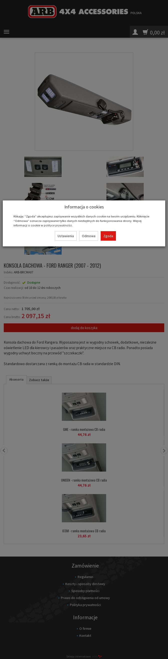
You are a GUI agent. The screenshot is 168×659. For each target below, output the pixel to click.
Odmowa (88, 236)
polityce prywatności (58, 225)
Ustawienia (66, 236)
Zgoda (108, 236)
